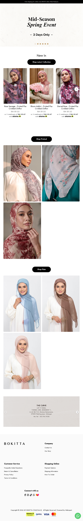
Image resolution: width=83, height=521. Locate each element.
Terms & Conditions (10, 478)
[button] (35, 44)
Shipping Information (51, 471)
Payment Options (50, 468)
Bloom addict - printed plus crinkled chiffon (41, 107)
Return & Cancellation (11, 471)
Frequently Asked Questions (13, 468)
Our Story (48, 451)
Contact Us (48, 448)
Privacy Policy (8, 474)
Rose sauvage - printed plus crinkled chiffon (15, 107)
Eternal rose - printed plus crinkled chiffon (67, 107)
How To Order (49, 474)
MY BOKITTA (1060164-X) (33, 510)
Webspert (68, 510)
